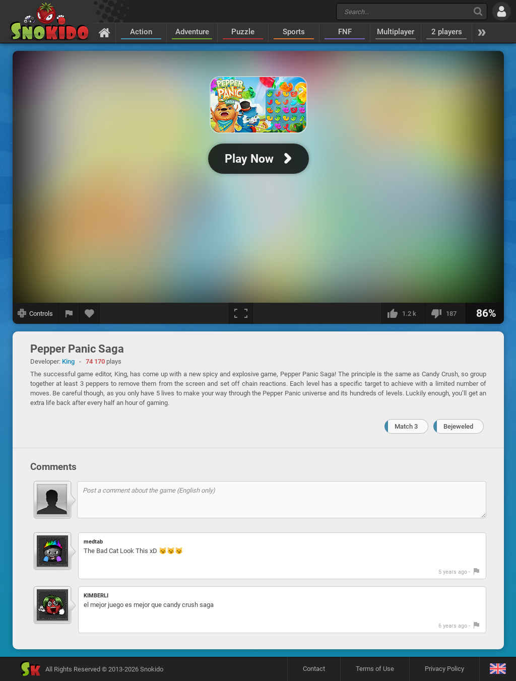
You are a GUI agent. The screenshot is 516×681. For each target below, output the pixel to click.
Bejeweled (458, 426)
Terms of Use (375, 668)
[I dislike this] (445, 313)
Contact (314, 668)
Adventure (192, 31)
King (68, 361)
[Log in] (501, 11)
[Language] (497, 669)
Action (141, 31)
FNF (345, 31)
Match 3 (406, 426)
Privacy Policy (444, 668)
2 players (446, 31)
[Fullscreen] (241, 313)
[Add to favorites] (90, 313)
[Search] (478, 11)
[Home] (104, 32)
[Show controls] (35, 313)
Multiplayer (395, 31)
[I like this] (403, 313)
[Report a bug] (69, 313)
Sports (294, 31)
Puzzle (242, 31)
